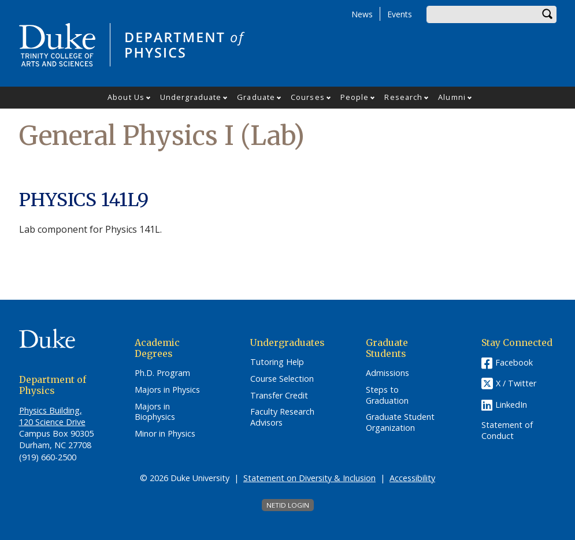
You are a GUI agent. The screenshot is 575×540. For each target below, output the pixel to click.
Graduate (256, 97)
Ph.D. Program (162, 373)
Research (403, 97)
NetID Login (287, 505)
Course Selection (282, 379)
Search (548, 14)
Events (399, 14)
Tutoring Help (277, 362)
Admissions (387, 373)
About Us (125, 97)
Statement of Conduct (507, 430)
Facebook (514, 362)
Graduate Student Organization (400, 422)
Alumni (452, 97)
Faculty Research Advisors (282, 417)
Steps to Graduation (387, 395)
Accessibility (412, 477)
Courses (308, 97)
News (362, 14)
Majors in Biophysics (155, 412)
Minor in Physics (165, 434)
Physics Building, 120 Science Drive (52, 416)
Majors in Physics (167, 390)
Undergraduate (190, 97)
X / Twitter (516, 383)
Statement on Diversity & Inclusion (309, 477)
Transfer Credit (279, 395)
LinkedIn (511, 404)
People (354, 97)
